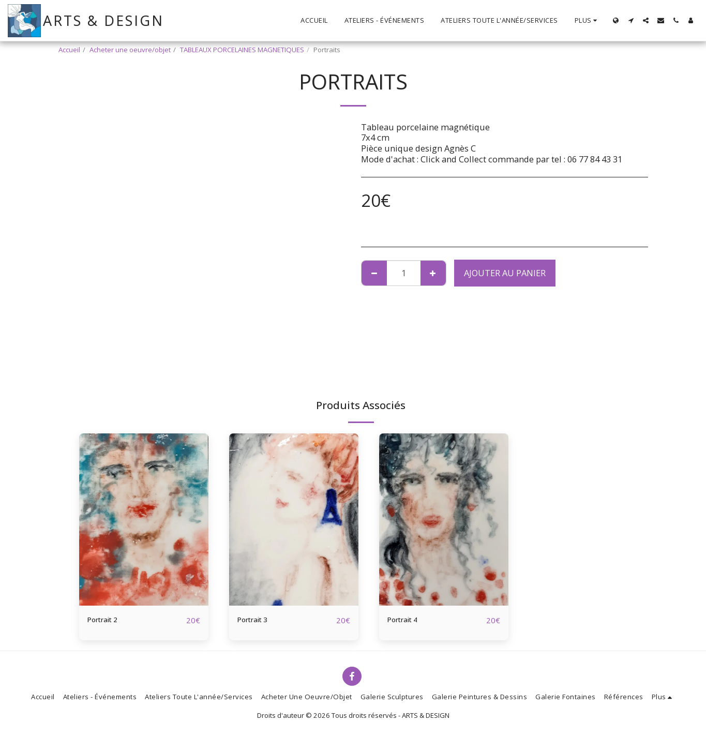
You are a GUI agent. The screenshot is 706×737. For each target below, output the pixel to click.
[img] (143, 519)
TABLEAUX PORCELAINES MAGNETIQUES (242, 49)
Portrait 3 (256, 620)
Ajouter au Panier (505, 273)
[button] (631, 20)
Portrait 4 (406, 620)
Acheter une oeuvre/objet (130, 49)
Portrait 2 (106, 620)
